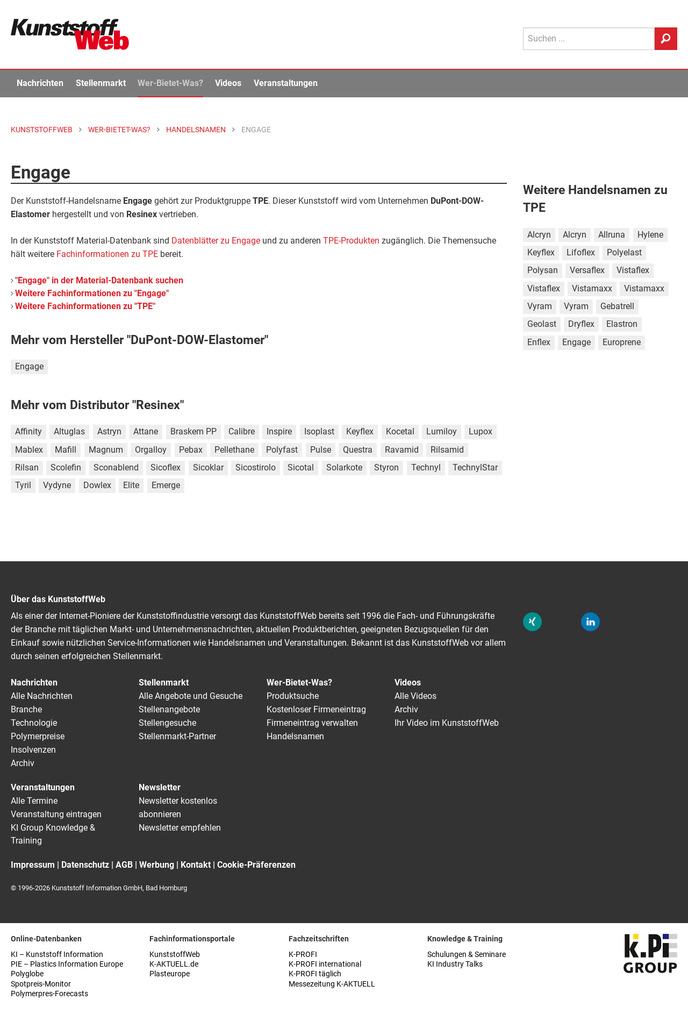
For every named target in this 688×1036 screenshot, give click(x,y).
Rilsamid (447, 450)
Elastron (621, 324)
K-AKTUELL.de (173, 964)
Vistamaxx (592, 288)
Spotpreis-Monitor (41, 984)
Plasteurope (169, 973)
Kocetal (400, 431)
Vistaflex (633, 270)
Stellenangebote (169, 709)
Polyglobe (27, 973)
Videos (228, 83)
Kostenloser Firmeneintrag (316, 709)
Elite (131, 485)
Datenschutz (85, 865)
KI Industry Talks (455, 964)
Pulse (320, 450)
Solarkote (344, 467)
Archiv (22, 763)
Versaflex (587, 270)
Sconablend (116, 467)
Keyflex (360, 431)
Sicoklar (208, 467)
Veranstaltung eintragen (56, 814)
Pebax (191, 450)
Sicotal (301, 467)
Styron (386, 467)
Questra (357, 450)
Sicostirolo (255, 467)
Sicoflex (165, 467)
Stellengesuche (167, 723)
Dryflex (581, 324)
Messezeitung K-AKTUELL (332, 984)
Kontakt (196, 865)
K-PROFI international (325, 964)
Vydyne (57, 485)
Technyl (426, 467)
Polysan (542, 270)
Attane (145, 431)
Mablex (29, 450)
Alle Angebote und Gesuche (190, 696)
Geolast (541, 324)
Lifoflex (581, 252)
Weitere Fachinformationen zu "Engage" (92, 293)
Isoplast (319, 431)
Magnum (106, 450)
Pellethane (234, 450)
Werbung (156, 865)
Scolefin (66, 467)
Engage (29, 366)
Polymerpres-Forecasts (49, 993)
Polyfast (282, 450)
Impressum (33, 865)
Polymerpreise (37, 736)
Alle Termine (34, 801)
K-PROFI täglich (315, 973)
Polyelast (624, 252)
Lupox (480, 431)
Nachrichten (40, 83)
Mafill (65, 450)
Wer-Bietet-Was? (170, 83)
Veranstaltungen (286, 83)
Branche (26, 709)
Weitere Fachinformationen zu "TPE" (85, 306)
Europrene (622, 342)
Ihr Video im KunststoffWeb (447, 723)
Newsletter (160, 787)
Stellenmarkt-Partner (177, 736)
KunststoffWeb (174, 954)
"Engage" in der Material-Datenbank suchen (99, 280)
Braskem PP (193, 431)
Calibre (241, 431)
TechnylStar (475, 467)
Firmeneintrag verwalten (312, 723)
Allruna (611, 235)
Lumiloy (441, 431)
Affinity (28, 431)
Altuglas (69, 431)
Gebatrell (617, 306)
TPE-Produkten (351, 240)
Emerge (166, 485)
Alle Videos (415, 696)
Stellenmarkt (101, 83)
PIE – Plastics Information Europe (67, 964)
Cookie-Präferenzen (256, 865)
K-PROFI (303, 954)
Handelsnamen (295, 736)
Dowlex (97, 485)
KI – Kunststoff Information (57, 954)
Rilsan (27, 467)
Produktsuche (293, 696)
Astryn (109, 431)
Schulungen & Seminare (466, 954)
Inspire (279, 431)
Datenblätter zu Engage (215, 240)
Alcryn (539, 235)
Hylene (650, 235)
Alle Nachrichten (42, 696)
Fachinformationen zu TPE (107, 254)
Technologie (34, 723)
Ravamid (402, 450)
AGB (124, 865)
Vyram (539, 306)
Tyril (23, 485)
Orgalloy (151, 450)
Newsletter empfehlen (180, 828)
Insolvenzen (33, 750)
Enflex (538, 342)
